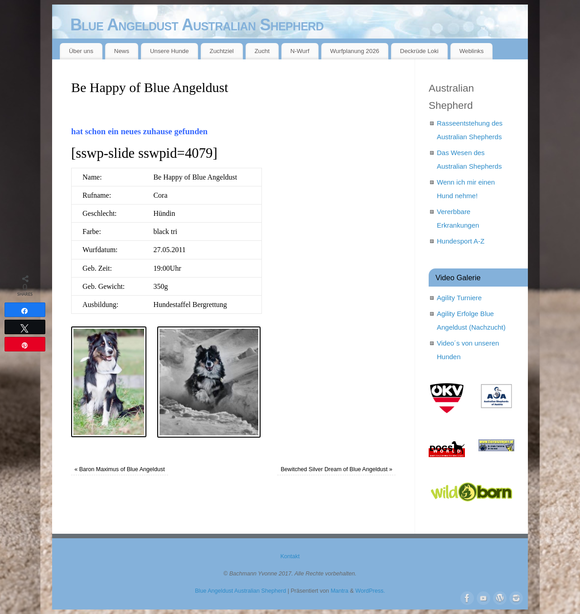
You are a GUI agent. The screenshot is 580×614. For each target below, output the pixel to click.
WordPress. (370, 591)
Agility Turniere (459, 298)
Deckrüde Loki (419, 51)
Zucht (262, 51)
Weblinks (471, 51)
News (121, 51)
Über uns (81, 51)
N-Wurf (299, 51)
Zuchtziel (222, 51)
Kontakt (290, 556)
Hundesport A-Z (460, 241)
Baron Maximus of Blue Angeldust (119, 469)
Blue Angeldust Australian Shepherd (197, 24)
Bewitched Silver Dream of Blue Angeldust (336, 469)
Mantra (339, 591)
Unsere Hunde (169, 51)
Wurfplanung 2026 (354, 51)
